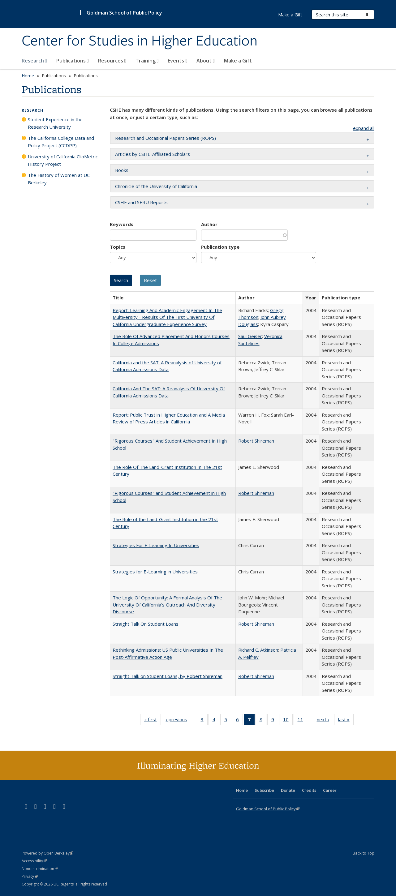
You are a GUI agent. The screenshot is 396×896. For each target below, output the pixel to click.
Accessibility (34, 861)
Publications (72, 60)
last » (346, 720)
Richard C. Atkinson (258, 650)
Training (147, 60)
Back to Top (363, 853)
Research (34, 60)
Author (209, 224)
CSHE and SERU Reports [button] (141, 202)
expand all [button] (363, 128)
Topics (117, 247)
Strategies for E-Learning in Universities (155, 571)
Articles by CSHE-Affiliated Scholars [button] (152, 154)
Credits (309, 790)
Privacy (30, 876)
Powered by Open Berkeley (47, 853)
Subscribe (264, 790)
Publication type (220, 247)
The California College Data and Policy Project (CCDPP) (61, 141)
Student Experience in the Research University (55, 123)
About (205, 60)
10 (288, 720)
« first (152, 720)
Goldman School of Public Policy (124, 12)
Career (330, 790)
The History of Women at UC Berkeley (59, 179)
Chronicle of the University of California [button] (156, 186)
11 (302, 720)
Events (177, 60)
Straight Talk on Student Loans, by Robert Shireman (167, 676)
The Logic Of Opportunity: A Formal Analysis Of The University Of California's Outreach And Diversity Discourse (167, 604)
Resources (112, 60)
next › (325, 720)
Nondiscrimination (40, 868)
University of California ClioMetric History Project (63, 160)
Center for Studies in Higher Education (139, 41)
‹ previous (178, 720)
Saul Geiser (250, 336)
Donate (288, 790)
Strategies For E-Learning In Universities (156, 545)
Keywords (121, 224)
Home (28, 76)
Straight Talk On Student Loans (146, 624)
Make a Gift (238, 60)
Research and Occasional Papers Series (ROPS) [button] (165, 138)
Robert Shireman (256, 441)
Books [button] (121, 170)
